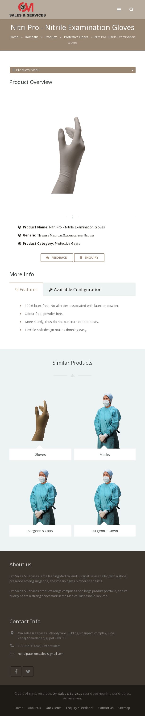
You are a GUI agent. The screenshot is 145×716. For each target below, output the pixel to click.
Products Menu (72, 70)
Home (19, 708)
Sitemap (124, 708)
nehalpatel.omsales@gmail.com (40, 653)
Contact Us (106, 708)
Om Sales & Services (67, 693)
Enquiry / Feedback (80, 708)
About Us (34, 708)
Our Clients (54, 708)
